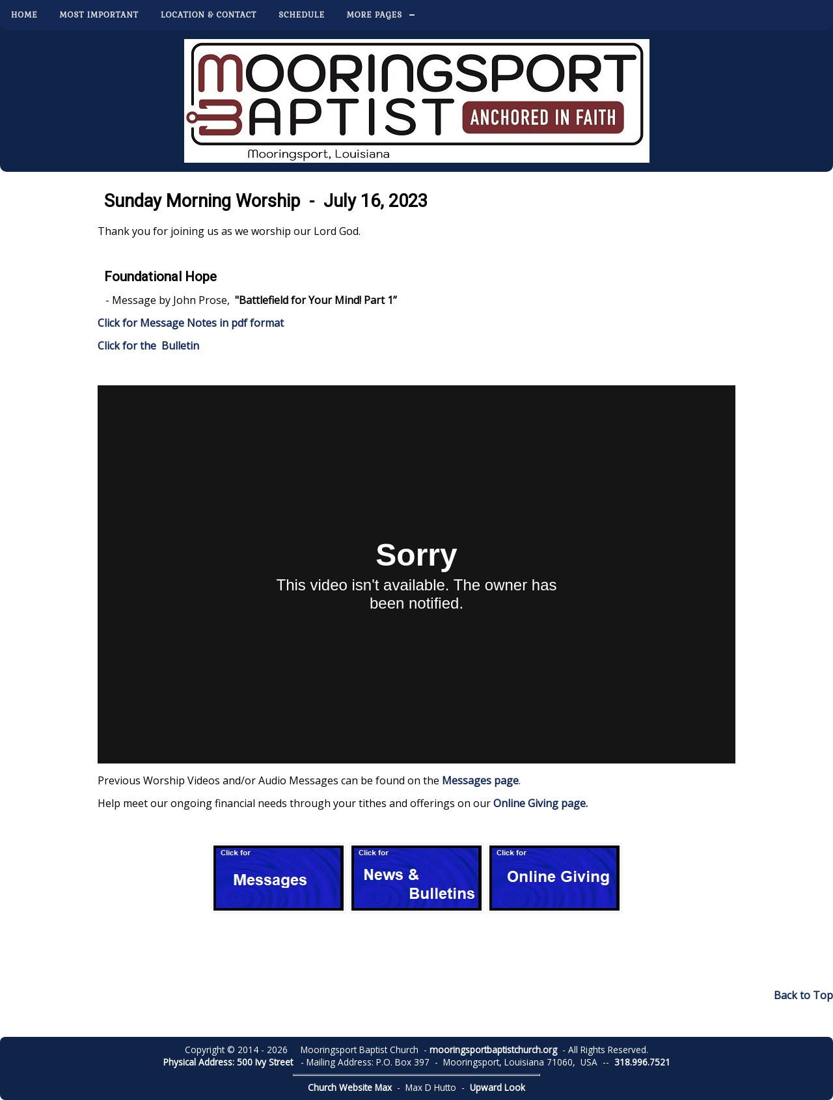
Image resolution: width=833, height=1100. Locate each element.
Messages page (480, 780)
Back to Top (803, 995)
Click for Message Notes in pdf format (191, 323)
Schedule (302, 15)
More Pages (374, 15)
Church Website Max (350, 1087)
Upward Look (497, 1087)
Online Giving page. (540, 803)
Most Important (99, 15)
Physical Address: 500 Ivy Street (228, 1062)
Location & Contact (208, 15)
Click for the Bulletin (150, 345)
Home (24, 15)
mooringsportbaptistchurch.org (493, 1049)
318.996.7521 (642, 1062)
